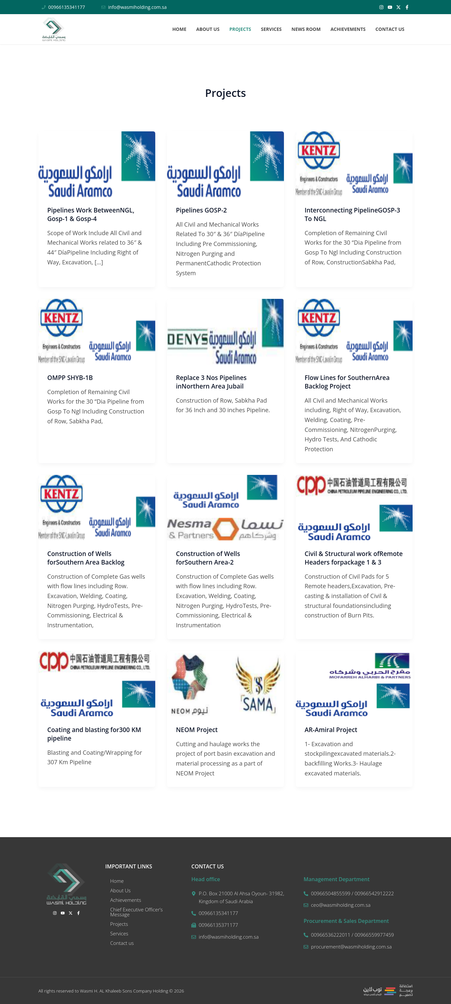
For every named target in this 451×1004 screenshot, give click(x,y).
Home (179, 29)
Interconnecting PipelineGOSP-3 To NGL (353, 214)
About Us (208, 29)
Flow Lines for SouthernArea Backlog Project (349, 381)
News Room (306, 29)
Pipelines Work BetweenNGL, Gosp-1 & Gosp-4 (93, 214)
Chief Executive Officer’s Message (136, 912)
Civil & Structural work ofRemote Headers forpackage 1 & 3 (353, 562)
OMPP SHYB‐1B (71, 377)
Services (271, 29)
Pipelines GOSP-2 (203, 210)
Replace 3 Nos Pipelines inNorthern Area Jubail (213, 381)
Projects (240, 29)
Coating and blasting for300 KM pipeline (96, 734)
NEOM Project (198, 729)
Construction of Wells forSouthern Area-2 (210, 558)
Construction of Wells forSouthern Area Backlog (88, 558)
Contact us (390, 29)
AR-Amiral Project (332, 729)
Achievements (348, 29)
